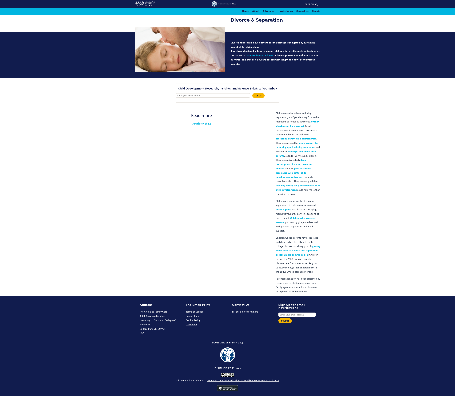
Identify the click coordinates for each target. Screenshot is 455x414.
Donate (316, 11)
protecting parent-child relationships (296, 138)
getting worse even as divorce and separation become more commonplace (298, 250)
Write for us (286, 11)
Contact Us (302, 11)
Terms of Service (194, 311)
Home (245, 11)
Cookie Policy (193, 320)
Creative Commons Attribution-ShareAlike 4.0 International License (243, 380)
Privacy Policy (193, 316)
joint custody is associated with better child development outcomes (293, 173)
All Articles (268, 11)
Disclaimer (191, 324)
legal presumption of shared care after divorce (294, 164)
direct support (283, 209)
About (255, 11)
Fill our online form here (245, 311)
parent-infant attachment (260, 55)
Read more (201, 115)
